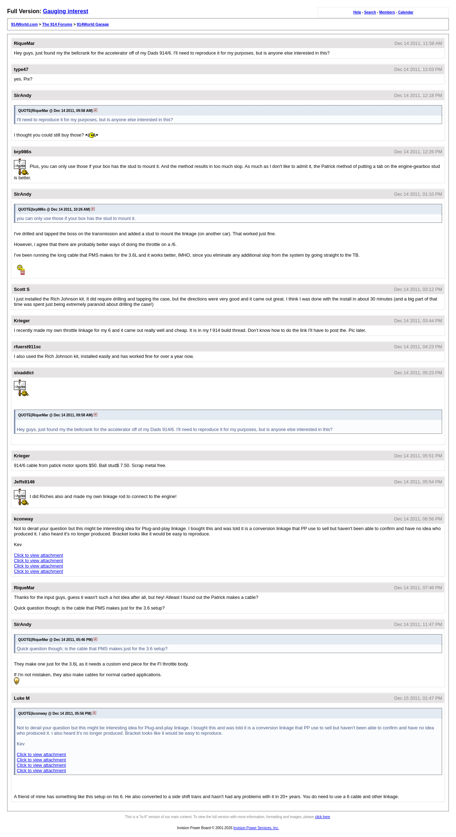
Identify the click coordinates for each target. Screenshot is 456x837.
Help (357, 12)
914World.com (24, 24)
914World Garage (93, 24)
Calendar (405, 12)
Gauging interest (65, 11)
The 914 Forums (57, 24)
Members (387, 12)
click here (322, 817)
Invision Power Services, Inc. (256, 828)
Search (370, 12)
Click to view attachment (38, 555)
